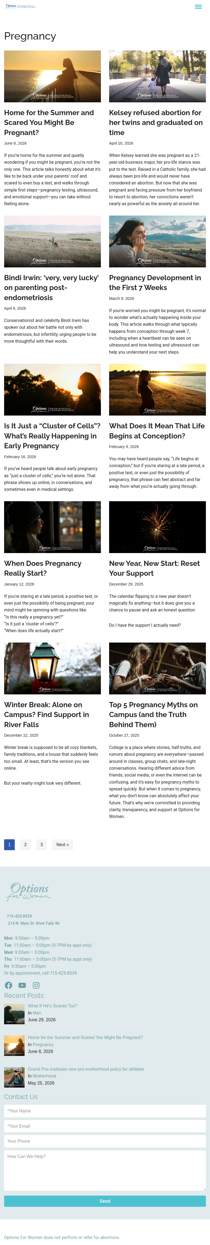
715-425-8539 (19, 919)
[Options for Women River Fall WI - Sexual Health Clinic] (20, 7)
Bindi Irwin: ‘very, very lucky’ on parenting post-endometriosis (51, 288)
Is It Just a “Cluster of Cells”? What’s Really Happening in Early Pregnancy (52, 437)
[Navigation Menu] (198, 6)
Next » (63, 847)
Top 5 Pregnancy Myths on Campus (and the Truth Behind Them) (153, 717)
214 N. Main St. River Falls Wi (34, 926)
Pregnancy (43, 1047)
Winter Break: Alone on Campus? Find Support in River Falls (46, 717)
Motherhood (44, 1079)
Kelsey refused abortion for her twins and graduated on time (156, 123)
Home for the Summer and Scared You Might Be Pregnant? (49, 123)
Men (37, 1015)
